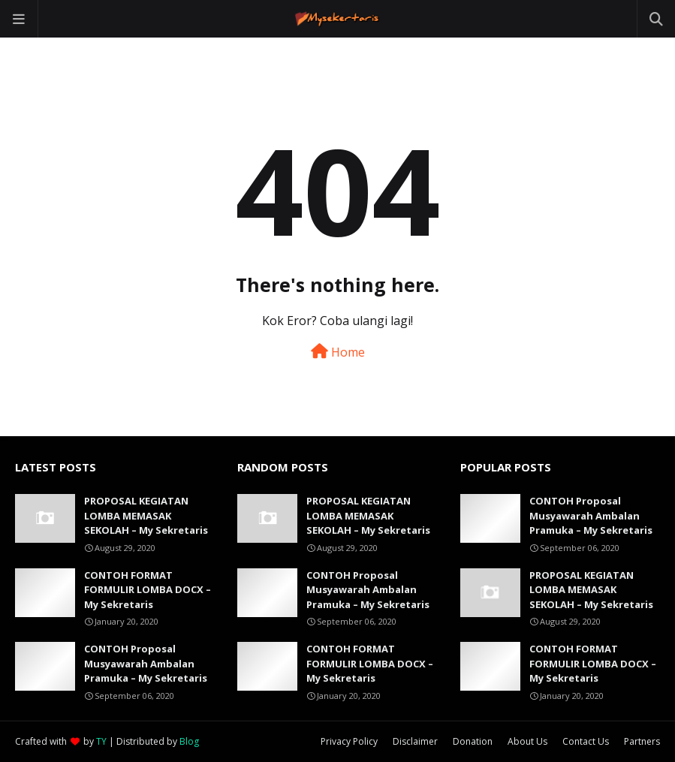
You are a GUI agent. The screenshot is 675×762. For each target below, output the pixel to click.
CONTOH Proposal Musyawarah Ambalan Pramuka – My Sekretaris (145, 663)
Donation (473, 741)
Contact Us (585, 741)
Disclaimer (415, 741)
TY (101, 741)
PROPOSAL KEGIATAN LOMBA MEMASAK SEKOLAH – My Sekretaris (146, 515)
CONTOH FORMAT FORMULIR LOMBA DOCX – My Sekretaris (147, 589)
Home (338, 352)
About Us (527, 741)
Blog (189, 741)
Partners (642, 741)
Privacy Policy (349, 741)
